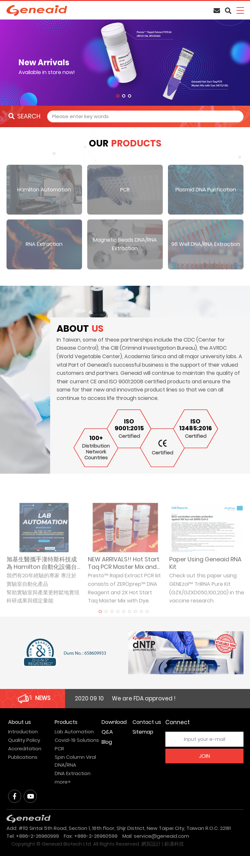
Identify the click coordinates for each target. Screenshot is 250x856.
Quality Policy (24, 740)
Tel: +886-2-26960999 (33, 836)
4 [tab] (117, 619)
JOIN (204, 756)
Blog (107, 742)
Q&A (107, 732)
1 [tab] (117, 96)
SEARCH (24, 116)
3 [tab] (129, 96)
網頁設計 (151, 843)
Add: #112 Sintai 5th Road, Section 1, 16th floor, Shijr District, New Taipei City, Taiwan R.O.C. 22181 (119, 828)
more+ (63, 781)
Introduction (23, 731)
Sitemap (142, 732)
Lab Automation (74, 731)
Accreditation (24, 748)
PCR (59, 748)
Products (66, 722)
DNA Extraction (72, 773)
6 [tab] (129, 619)
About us (19, 722)
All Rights (104, 843)
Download (114, 722)
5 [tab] (123, 619)
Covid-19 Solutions (77, 740)
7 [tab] (135, 619)
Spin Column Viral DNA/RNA (75, 761)
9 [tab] (147, 619)
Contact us (146, 722)
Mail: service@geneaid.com (155, 836)
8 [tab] (141, 619)
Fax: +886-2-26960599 (91, 836)
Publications (22, 757)
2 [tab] (123, 96)
